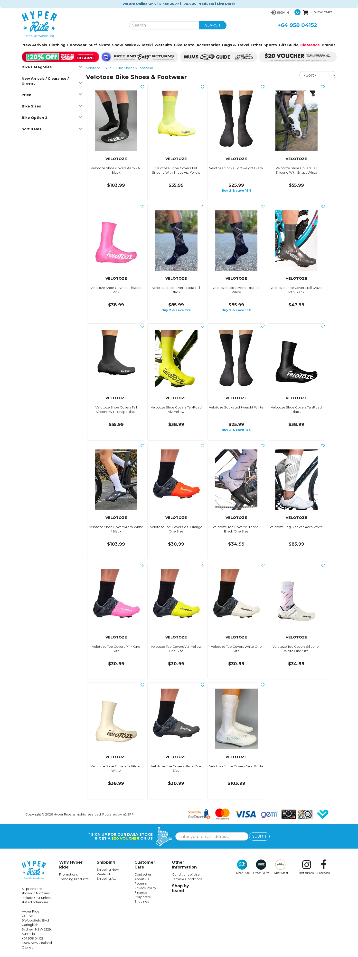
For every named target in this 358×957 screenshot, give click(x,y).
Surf (93, 45)
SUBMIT (259, 836)
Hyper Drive (261, 867)
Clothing (57, 45)
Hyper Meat (280, 867)
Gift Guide (289, 45)
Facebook (323, 867)
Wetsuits (163, 45)
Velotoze (93, 68)
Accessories (208, 45)
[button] (279, 12)
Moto (189, 45)
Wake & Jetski (139, 45)
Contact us (142, 874)
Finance (140, 892)
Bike (178, 45)
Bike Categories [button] (52, 67)
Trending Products (73, 879)
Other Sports (264, 45)
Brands (329, 45)
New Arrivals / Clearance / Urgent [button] (52, 81)
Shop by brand (180, 888)
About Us (141, 879)
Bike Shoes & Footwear (134, 68)
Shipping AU (106, 878)
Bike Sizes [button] (52, 106)
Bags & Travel (235, 45)
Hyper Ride (242, 867)
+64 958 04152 (297, 25)
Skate (104, 45)
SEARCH (212, 25)
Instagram (306, 867)
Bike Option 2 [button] (52, 117)
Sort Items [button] (52, 129)
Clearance (310, 45)
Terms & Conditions (187, 879)
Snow (117, 45)
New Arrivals (34, 45)
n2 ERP (128, 814)
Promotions (68, 874)
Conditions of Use (186, 874)
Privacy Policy (145, 888)
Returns (140, 883)
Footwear (77, 45)
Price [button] (52, 94)
